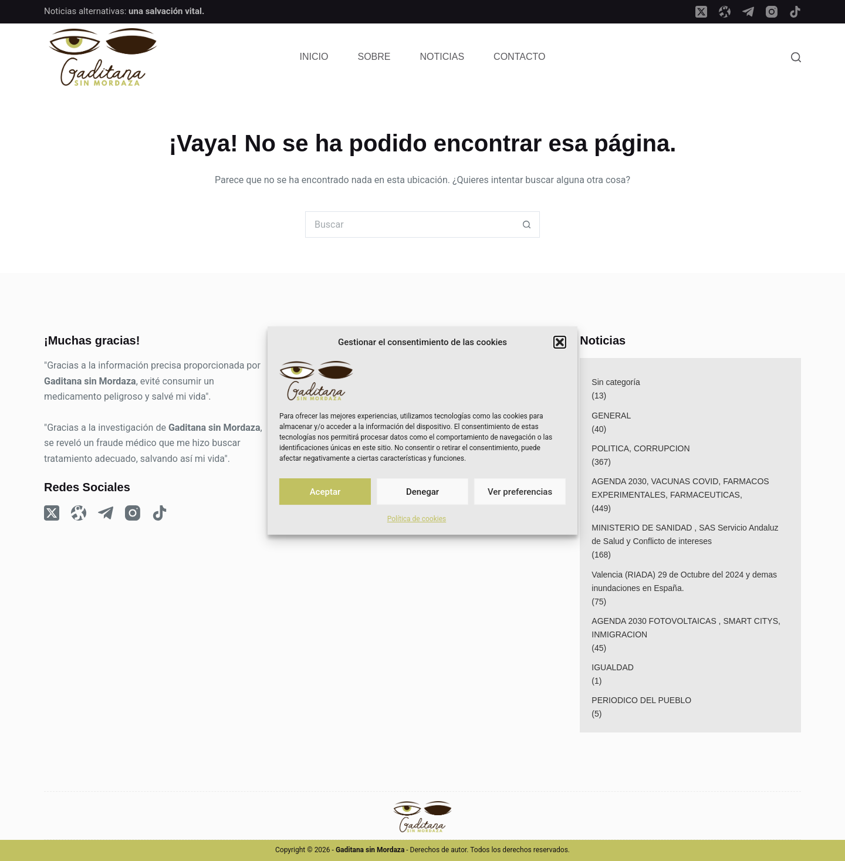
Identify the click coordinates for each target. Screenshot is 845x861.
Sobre (374, 57)
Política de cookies (417, 519)
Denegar (422, 492)
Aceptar (325, 492)
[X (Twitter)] (701, 12)
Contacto (519, 57)
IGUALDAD (613, 667)
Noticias (442, 57)
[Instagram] (772, 12)
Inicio (314, 57)
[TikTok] (795, 12)
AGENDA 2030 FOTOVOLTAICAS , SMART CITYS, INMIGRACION (686, 627)
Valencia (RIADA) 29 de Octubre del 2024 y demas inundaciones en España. (684, 581)
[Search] (796, 57)
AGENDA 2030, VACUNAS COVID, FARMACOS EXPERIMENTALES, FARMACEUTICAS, (680, 488)
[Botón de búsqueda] (526, 224)
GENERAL (611, 415)
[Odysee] (725, 12)
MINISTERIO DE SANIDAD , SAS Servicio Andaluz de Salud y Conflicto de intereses (685, 534)
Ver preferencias (520, 492)
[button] (560, 342)
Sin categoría (616, 382)
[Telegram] (748, 12)
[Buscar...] (409, 224)
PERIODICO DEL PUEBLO (641, 700)
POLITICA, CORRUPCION (640, 448)
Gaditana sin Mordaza (90, 381)
